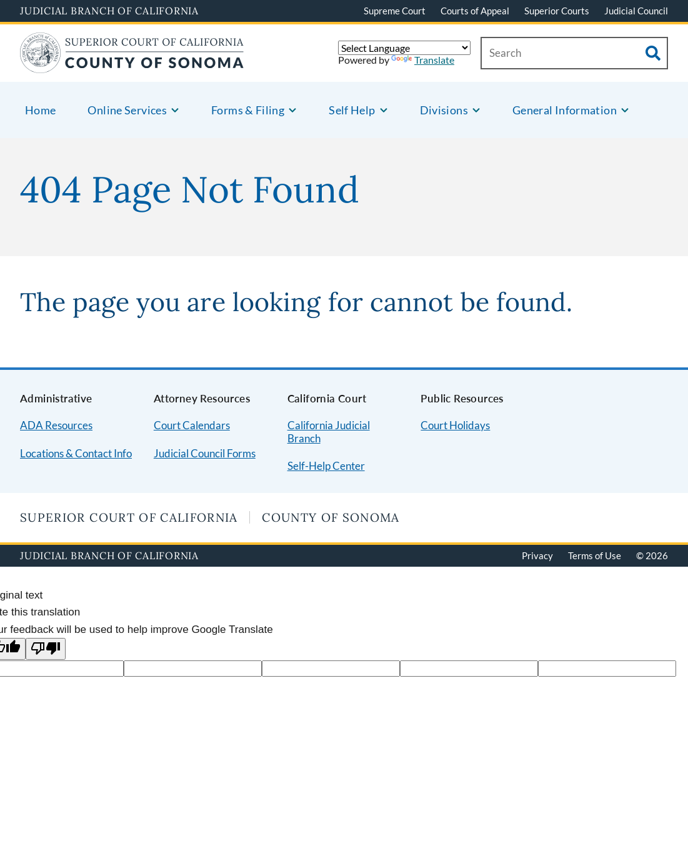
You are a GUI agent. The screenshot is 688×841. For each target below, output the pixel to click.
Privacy (537, 555)
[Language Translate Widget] (404, 48)
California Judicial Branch (328, 432)
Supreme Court (395, 10)
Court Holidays (455, 425)
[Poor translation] (46, 649)
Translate (422, 60)
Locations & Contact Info (76, 453)
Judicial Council (636, 10)
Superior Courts (556, 10)
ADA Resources (56, 425)
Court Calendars (192, 425)
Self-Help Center (326, 465)
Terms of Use (594, 555)
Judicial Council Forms (205, 453)
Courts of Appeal (475, 10)
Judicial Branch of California (109, 10)
